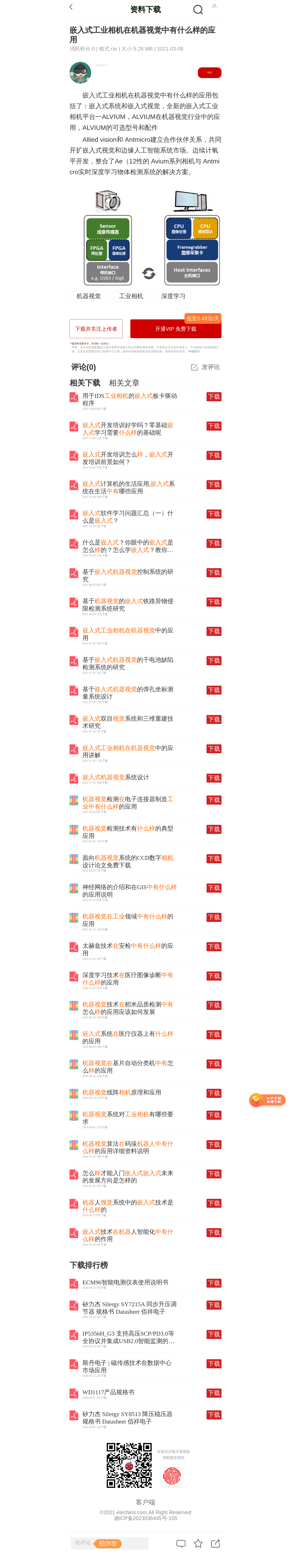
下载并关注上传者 (96, 329)
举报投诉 (194, 351)
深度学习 (173, 296)
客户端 (145, 1502)
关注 (209, 72)
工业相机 (131, 296)
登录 (86, 343)
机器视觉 (89, 296)
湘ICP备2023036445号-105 (145, 1518)
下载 (214, 396)
